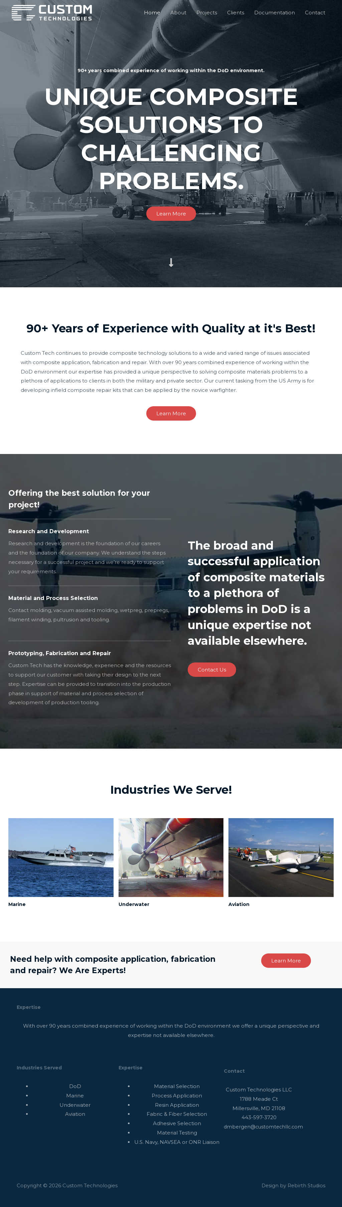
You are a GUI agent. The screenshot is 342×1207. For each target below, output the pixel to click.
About (178, 12)
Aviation (240, 904)
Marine (18, 904)
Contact (315, 12)
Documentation (274, 12)
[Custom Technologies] (52, 12)
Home (152, 12)
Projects (206, 12)
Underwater (136, 904)
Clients (235, 12)
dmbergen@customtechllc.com (265, 1126)
